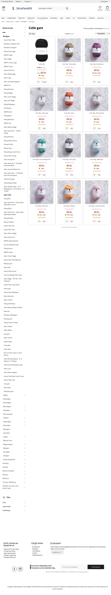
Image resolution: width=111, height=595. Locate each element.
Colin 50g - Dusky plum (97, 64)
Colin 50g (41, 64)
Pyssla (3, 18)
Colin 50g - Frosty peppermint (42, 159)
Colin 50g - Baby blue (96, 159)
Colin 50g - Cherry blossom (97, 206)
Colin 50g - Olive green (69, 64)
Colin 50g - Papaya (69, 206)
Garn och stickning (42, 18)
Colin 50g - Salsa (69, 113)
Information (104, 1)
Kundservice (36, 547)
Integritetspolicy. (83, 572)
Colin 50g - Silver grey (41, 113)
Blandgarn (107, 28)
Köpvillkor (35, 549)
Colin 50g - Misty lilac (41, 206)
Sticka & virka (31, 18)
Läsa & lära (101, 18)
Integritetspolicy (37, 555)
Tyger (61, 18)
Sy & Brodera (53, 18)
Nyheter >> (19, 1)
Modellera (92, 18)
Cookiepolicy (36, 551)
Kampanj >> (28, 1)
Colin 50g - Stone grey (69, 159)
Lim (74, 18)
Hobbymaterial (11, 18)
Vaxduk (68, 18)
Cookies (34, 553)
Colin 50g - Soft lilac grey (96, 113)
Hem (3, 21)
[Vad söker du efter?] (54, 8)
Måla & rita (21, 18)
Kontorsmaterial (81, 18)
